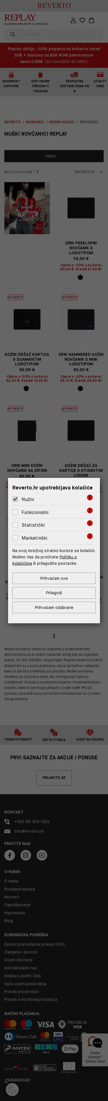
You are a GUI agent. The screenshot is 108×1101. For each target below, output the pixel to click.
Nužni (28, 499)
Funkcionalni (35, 512)
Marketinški (35, 538)
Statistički (33, 525)
